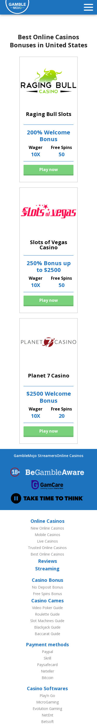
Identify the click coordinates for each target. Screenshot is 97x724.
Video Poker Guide (47, 607)
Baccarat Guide (47, 633)
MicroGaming (47, 702)
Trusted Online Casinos (47, 547)
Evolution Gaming (47, 708)
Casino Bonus (47, 580)
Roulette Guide (47, 614)
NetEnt (47, 715)
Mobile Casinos (47, 534)
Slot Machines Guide (47, 620)
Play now (48, 169)
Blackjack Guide (47, 627)
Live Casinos (47, 541)
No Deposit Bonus (47, 587)
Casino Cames (47, 600)
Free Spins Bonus (47, 593)
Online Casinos (70, 455)
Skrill (47, 658)
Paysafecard (47, 664)
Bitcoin (47, 677)
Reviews (47, 561)
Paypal (47, 651)
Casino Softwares (47, 688)
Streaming (47, 568)
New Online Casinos (47, 528)
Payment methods (47, 644)
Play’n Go (47, 695)
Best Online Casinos (47, 554)
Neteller (47, 671)
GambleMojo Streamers (35, 455)
